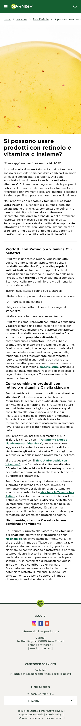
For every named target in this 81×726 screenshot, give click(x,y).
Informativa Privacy (52, 710)
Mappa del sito (55, 718)
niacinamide (13, 538)
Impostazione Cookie (31, 714)
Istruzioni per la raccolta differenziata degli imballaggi (40, 673)
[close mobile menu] (6, 6)
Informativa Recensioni (30, 718)
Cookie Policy (54, 714)
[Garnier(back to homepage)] (20, 6)
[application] (40, 700)
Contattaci (41, 670)
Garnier (40, 637)
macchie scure (49, 366)
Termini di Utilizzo (28, 710)
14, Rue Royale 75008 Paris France (40, 641)
